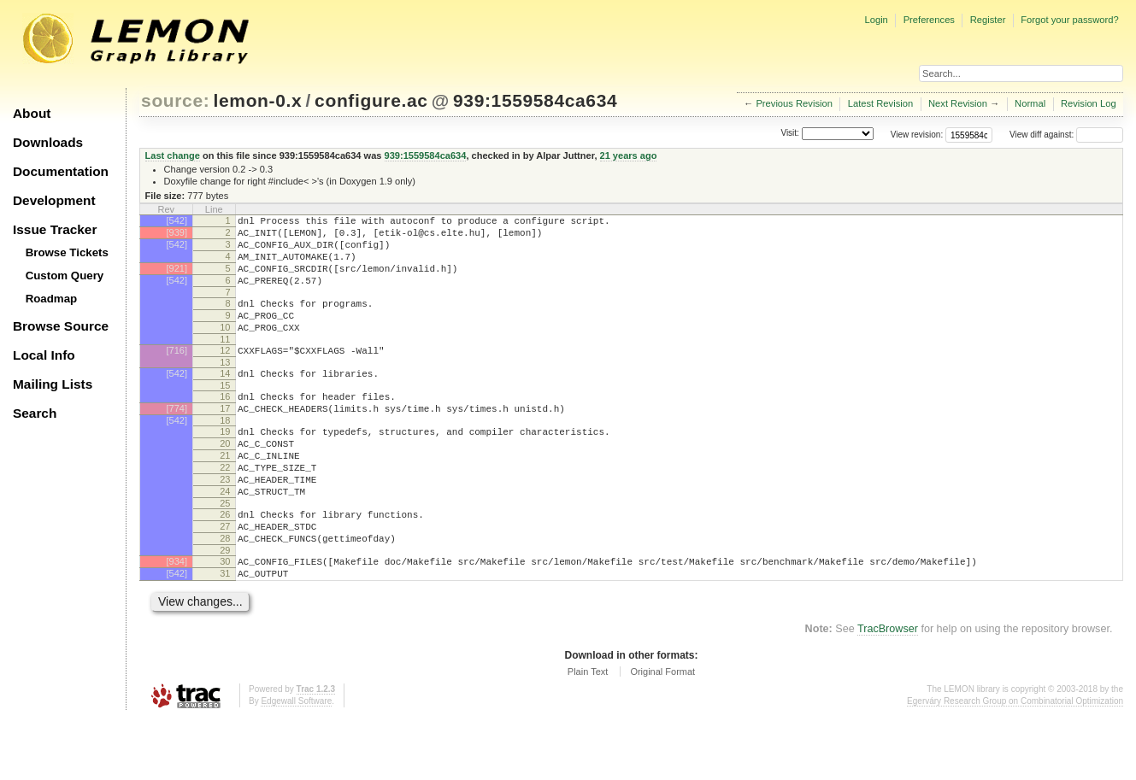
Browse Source (61, 326)
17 (225, 439)
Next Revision (957, 103)
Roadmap (52, 298)
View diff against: (1066, 134)
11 (225, 362)
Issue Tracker (55, 229)
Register (988, 20)
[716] (177, 373)
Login (875, 20)
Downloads (48, 142)
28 (225, 592)
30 (225, 618)
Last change (172, 155)
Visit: (789, 133)
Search (34, 413)
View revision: (917, 134)
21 (225, 494)
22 (225, 508)
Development (54, 200)
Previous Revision (794, 103)
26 (225, 563)
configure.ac (371, 100)
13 (225, 388)
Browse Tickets (67, 252)
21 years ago (628, 155)
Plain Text (588, 733)
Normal (1030, 103)
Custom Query (65, 275)
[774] (177, 439)
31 (225, 632)
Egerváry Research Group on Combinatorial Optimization (1015, 762)
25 (225, 552)
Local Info (44, 355)
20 (225, 479)
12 (225, 373)
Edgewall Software (296, 762)
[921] (177, 278)
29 (225, 606)
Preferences (929, 20)
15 (225, 413)
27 (225, 577)
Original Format (662, 733)
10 (225, 348)
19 (225, 465)
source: (175, 100)
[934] (177, 618)
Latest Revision (881, 103)
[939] (177, 235)
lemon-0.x (258, 100)
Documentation (61, 171)
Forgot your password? (1069, 20)
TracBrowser (887, 690)
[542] (177, 220)
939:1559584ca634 (535, 100)
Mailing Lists (52, 384)
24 (225, 537)
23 (225, 523)
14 (225, 399)
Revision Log (1088, 103)
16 (225, 424)
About (31, 113)
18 (225, 454)
